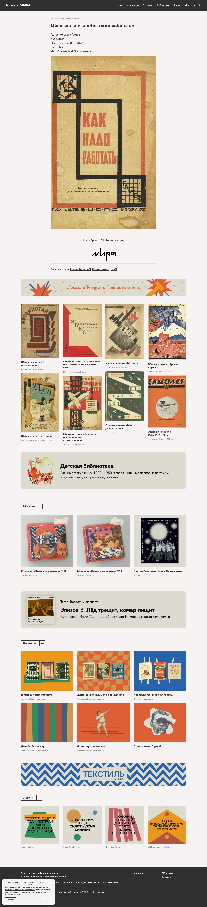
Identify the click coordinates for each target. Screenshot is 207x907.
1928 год (40, 370)
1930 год (66, 445)
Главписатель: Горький (148, 747)
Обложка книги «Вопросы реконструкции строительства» (79, 437)
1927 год (55, 18)
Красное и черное (102, 269)
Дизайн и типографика (95, 700)
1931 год (66, 372)
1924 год (109, 367)
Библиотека (163, 5)
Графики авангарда (37, 700)
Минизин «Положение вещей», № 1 (99, 571)
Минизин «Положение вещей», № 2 (43, 571)
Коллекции (132, 5)
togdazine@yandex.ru (47, 873)
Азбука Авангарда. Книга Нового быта (158, 571)
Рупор (177, 5)
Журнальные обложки (156, 439)
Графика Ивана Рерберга (36, 695)
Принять (10, 899)
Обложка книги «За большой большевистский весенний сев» (81, 365)
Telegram (166, 877)
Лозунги (33, 848)
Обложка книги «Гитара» (37, 436)
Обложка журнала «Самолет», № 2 (159, 433)
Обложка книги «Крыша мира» (163, 366)
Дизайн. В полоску (32, 747)
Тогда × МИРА (18, 5)
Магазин (190, 5)
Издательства (148, 700)
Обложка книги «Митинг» (121, 363)
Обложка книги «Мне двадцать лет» (118, 427)
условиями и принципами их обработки (20, 890)
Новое (119, 5)
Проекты (148, 5)
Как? (116, 269)
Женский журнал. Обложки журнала (100, 695)
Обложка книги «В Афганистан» (32, 364)
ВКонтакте (167, 873)
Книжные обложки (70, 18)
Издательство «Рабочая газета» (153, 695)
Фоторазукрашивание (91, 747)
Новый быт (33, 441)
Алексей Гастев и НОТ (81, 269)
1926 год (151, 848)
